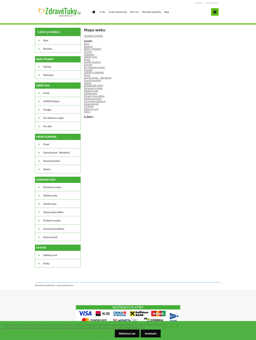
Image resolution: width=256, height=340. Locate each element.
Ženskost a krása (93, 88)
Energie (88, 65)
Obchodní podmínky (151, 12)
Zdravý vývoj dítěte (94, 96)
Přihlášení (199, 2)
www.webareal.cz (65, 285)
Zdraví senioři (91, 104)
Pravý (87, 59)
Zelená (87, 83)
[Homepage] (93, 12)
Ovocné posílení (92, 80)
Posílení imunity (92, 99)
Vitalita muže (91, 91)
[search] (206, 12)
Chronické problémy (95, 101)
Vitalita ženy (90, 93)
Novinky (88, 46)
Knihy (87, 112)
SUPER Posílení (92, 62)
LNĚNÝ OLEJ (90, 57)
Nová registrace (212, 2)
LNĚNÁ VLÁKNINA (94, 72)
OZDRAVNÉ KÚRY (93, 86)
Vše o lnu (134, 12)
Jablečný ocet (91, 109)
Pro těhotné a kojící (94, 67)
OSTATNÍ (89, 106)
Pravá (87, 75)
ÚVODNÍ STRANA (93, 36)
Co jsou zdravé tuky (117, 12)
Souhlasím (151, 333)
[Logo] (59, 12)
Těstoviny (89, 54)
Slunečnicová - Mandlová (97, 78)
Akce (86, 44)
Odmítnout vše (127, 333)
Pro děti (88, 70)
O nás (102, 12)
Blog (166, 12)
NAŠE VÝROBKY (92, 49)
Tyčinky (88, 52)
